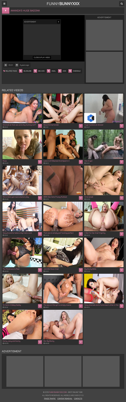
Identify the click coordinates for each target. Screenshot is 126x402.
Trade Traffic (50, 398)
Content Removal (64, 398)
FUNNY (63, 3)
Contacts (78, 398)
